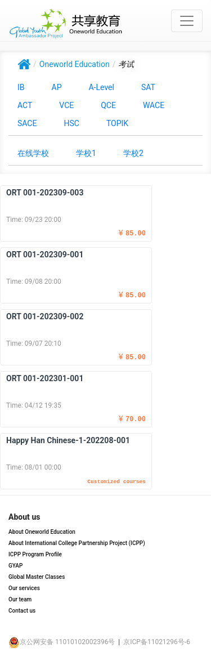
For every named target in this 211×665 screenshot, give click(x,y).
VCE (66, 105)
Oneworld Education (74, 64)
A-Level (101, 87)
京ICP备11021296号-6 (156, 642)
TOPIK (117, 123)
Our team (20, 599)
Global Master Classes (36, 577)
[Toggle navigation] (187, 21)
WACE (153, 105)
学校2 (133, 153)
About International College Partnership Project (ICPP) (76, 543)
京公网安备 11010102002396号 (61, 642)
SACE (27, 123)
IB (21, 87)
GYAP (15, 566)
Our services (24, 588)
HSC (71, 123)
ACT (24, 105)
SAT (148, 87)
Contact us (21, 611)
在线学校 (33, 153)
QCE (108, 105)
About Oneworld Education (41, 532)
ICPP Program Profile (35, 554)
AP (57, 87)
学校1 (86, 153)
